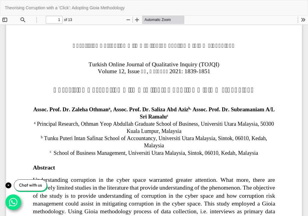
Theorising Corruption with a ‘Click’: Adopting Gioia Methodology (65, 7)
